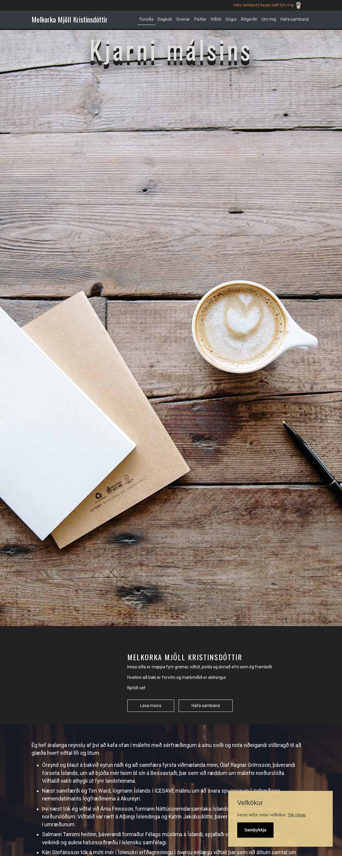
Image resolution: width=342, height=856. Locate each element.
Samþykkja (255, 829)
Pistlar (200, 19)
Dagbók (165, 19)
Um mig (269, 19)
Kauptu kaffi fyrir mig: (281, 5)
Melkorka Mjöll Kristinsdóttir (70, 19)
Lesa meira (150, 705)
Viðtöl (215, 19)
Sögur (231, 19)
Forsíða (146, 19)
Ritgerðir (249, 19)
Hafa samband (245, 5)
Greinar (183, 19)
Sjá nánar (297, 814)
